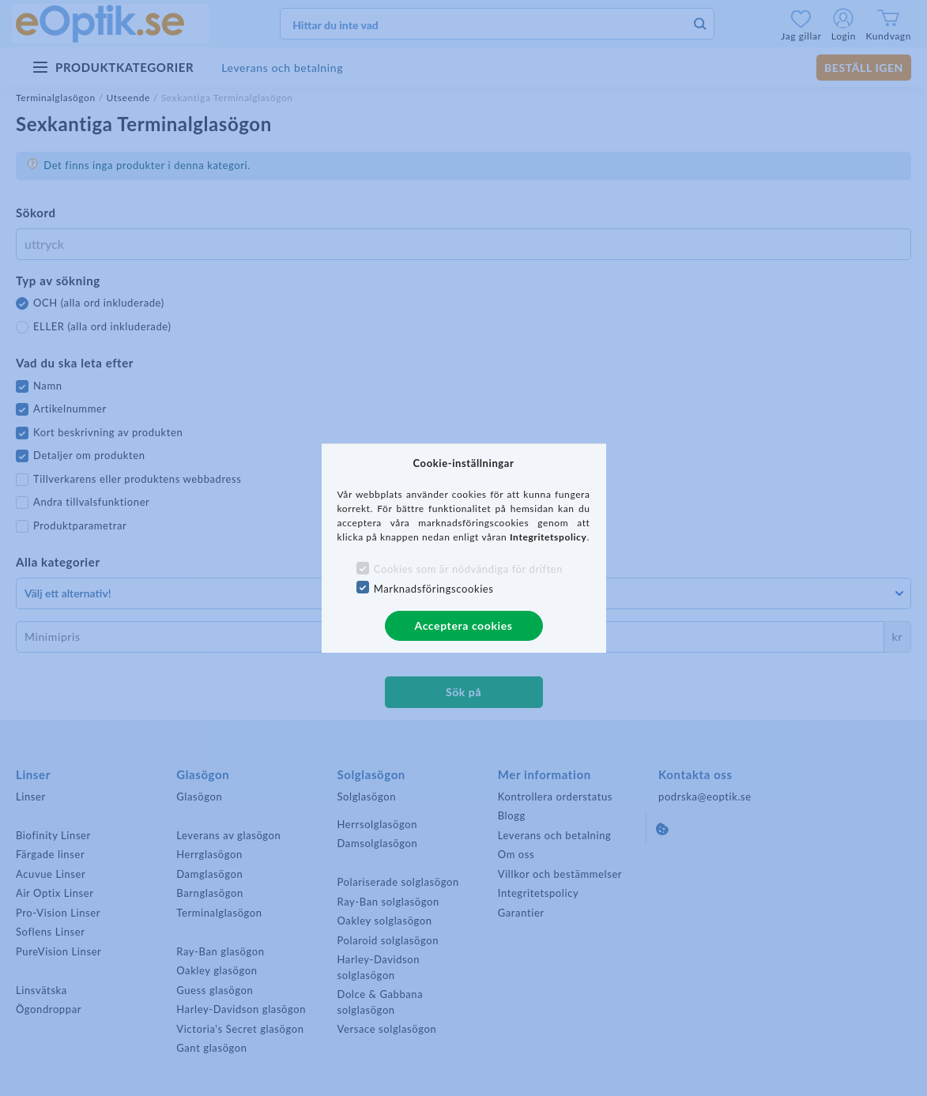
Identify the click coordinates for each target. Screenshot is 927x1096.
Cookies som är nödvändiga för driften (468, 569)
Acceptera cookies (464, 625)
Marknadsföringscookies (434, 588)
